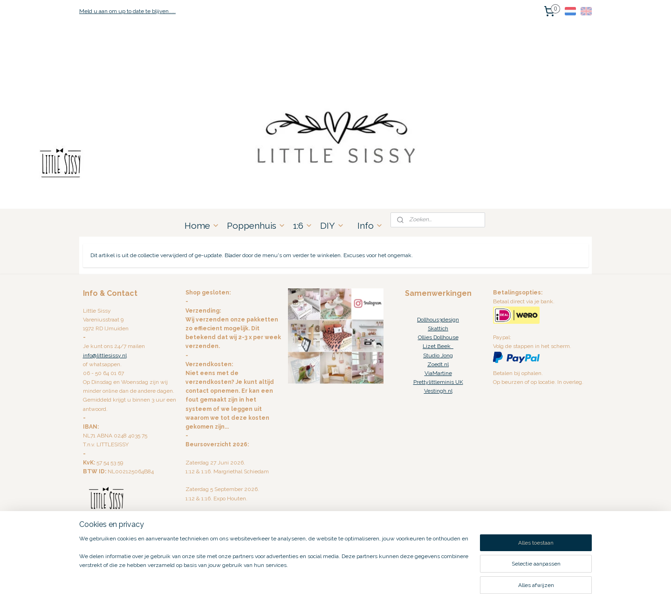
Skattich (438, 328)
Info (370, 225)
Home (202, 225)
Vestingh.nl (438, 391)
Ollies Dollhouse (438, 337)
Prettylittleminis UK (438, 382)
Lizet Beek (438, 346)
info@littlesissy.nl (105, 355)
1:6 (303, 225)
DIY (332, 225)
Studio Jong (438, 355)
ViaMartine (438, 373)
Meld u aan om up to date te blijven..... (127, 11)
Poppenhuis (256, 225)
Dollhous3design (438, 319)
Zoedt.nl (438, 364)
